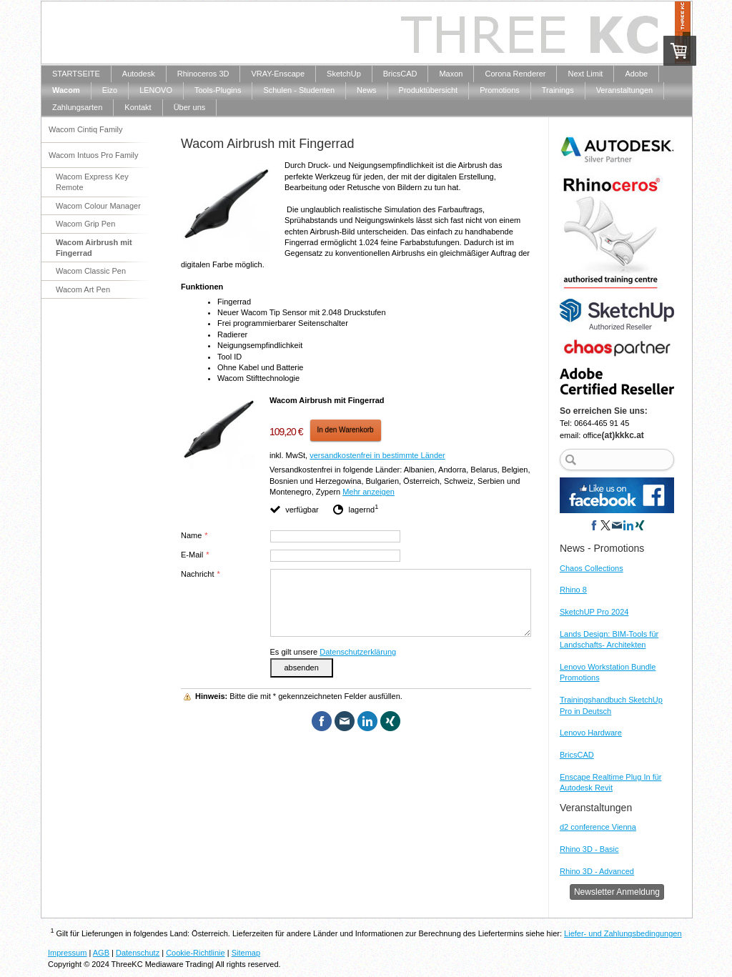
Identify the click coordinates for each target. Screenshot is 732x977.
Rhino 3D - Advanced (597, 871)
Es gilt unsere (333, 652)
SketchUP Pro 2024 (594, 611)
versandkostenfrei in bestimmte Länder (377, 455)
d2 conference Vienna (598, 827)
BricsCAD (577, 754)
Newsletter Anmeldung (617, 892)
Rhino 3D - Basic (589, 849)
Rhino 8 (573, 589)
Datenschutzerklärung (358, 652)
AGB (101, 952)
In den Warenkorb (345, 430)
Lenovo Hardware (591, 732)
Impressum (67, 952)
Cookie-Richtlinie (195, 952)
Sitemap (246, 952)
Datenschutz (137, 952)
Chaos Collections (591, 568)
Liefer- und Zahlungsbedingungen (623, 933)
